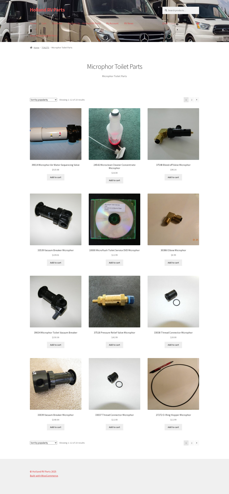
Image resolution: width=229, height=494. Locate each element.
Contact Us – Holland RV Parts (84, 23)
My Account (112, 23)
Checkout (57, 23)
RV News (128, 23)
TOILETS (45, 47)
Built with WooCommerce (44, 475)
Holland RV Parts (47, 10)
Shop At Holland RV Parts (43, 35)
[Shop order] (43, 99)
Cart (44, 23)
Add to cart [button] (55, 177)
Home (33, 23)
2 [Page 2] (191, 99)
